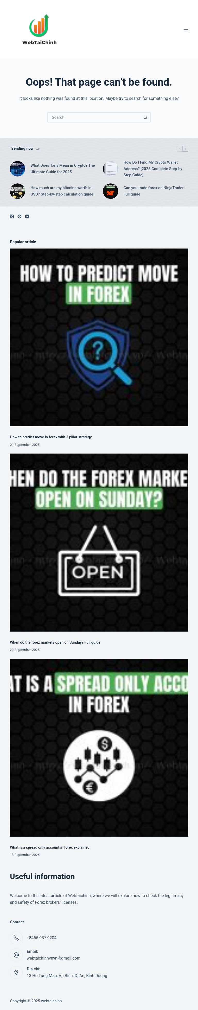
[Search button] (145, 117)
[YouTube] (27, 216)
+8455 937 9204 (41, 937)
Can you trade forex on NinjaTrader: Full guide (154, 191)
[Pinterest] (19, 216)
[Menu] (186, 29)
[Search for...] (93, 117)
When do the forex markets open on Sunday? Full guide (55, 642)
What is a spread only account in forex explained (49, 847)
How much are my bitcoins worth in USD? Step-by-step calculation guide (61, 191)
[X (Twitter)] (12, 216)
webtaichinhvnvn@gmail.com (53, 958)
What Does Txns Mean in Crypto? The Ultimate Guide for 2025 (62, 168)
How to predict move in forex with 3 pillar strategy (51, 437)
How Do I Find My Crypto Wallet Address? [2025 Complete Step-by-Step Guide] (153, 169)
